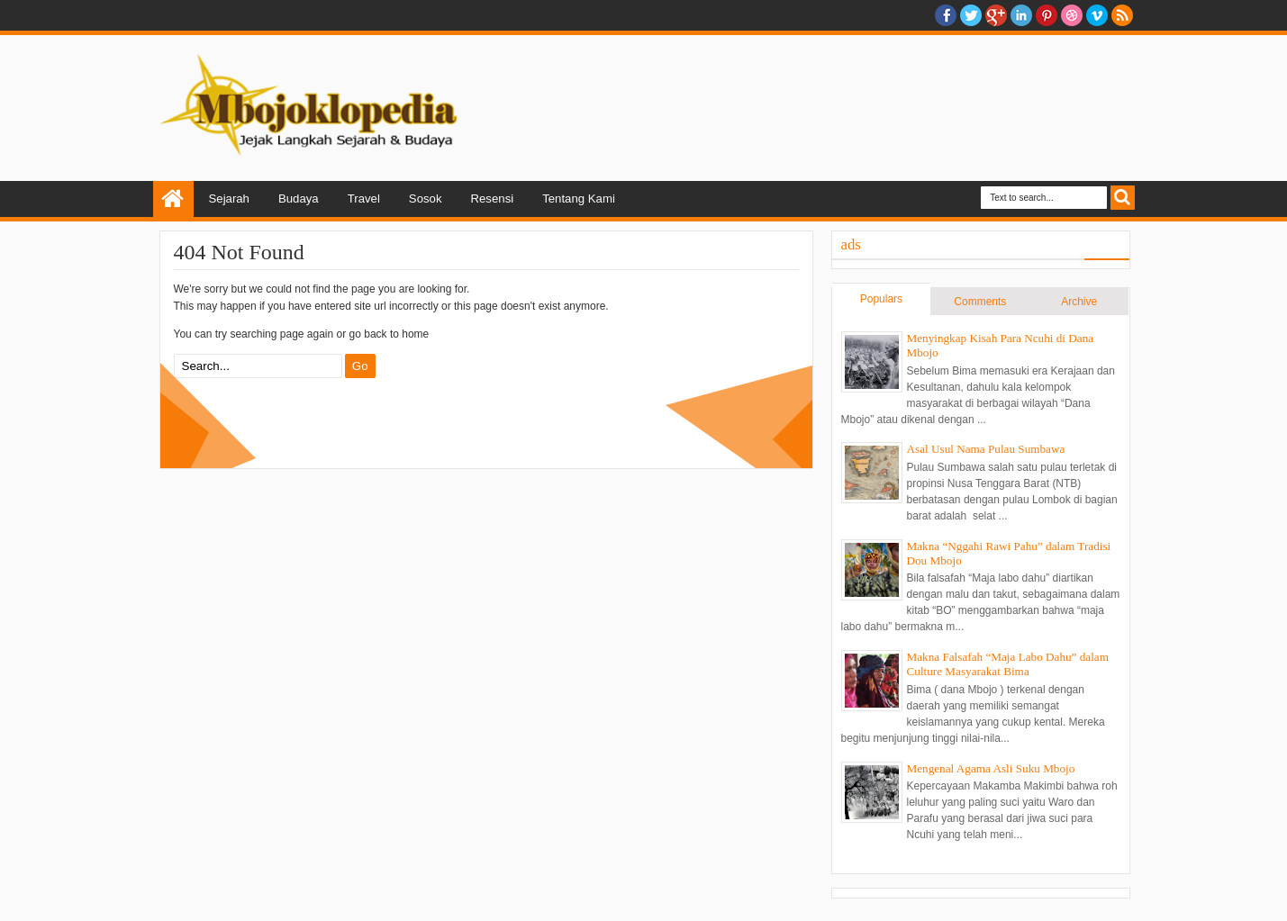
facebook (945, 15)
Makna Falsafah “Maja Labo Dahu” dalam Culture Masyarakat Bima (1008, 664)
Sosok (425, 198)
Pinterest (1046, 15)
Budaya (298, 198)
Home (173, 199)
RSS (1122, 15)
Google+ (996, 15)
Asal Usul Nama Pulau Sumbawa (986, 449)
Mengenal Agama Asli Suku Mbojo (991, 768)
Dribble (1072, 15)
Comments (980, 301)
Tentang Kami (578, 198)
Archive (1079, 301)
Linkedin (1021, 15)
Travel (364, 198)
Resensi (492, 198)
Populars (881, 299)
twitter (971, 15)
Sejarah (229, 198)
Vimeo (1097, 15)
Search (1122, 197)
